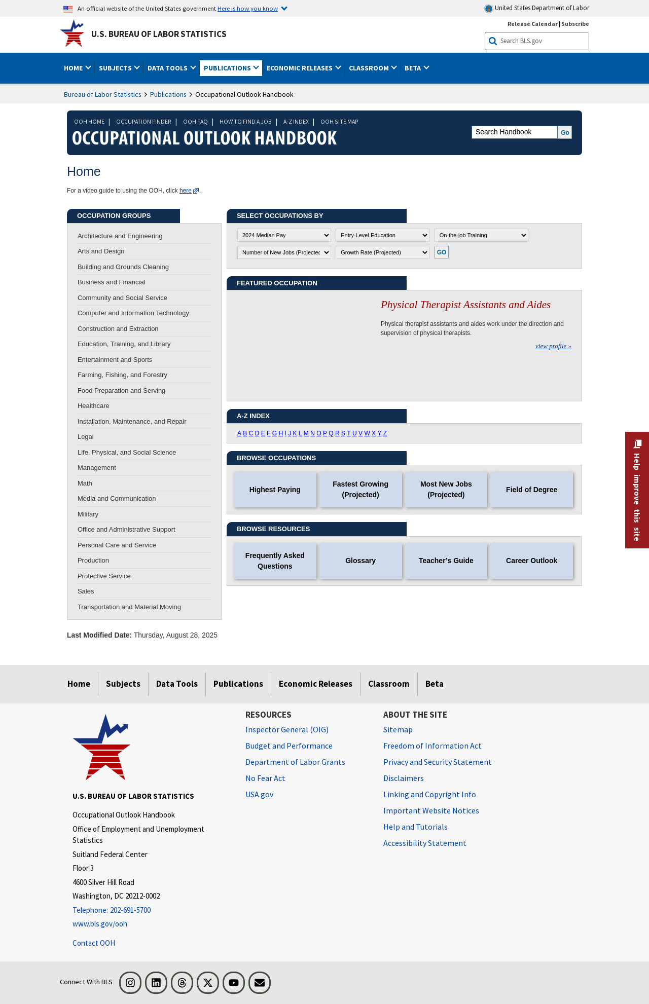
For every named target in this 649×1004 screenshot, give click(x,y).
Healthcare (94, 406)
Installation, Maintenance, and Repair (132, 421)
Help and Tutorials (415, 827)
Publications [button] (228, 67)
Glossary (360, 560)
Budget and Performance (289, 745)
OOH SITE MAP (339, 121)
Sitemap (398, 729)
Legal (86, 436)
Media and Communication (117, 498)
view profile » (553, 346)
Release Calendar (533, 23)
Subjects (123, 683)
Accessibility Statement (424, 843)
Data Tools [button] (168, 67)
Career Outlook (531, 560)
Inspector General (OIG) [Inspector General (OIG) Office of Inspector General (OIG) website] (287, 729)
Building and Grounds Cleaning (123, 267)
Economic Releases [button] (300, 67)
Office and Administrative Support (126, 529)
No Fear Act (265, 778)
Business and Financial (112, 282)
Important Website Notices (431, 810)
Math (85, 483)
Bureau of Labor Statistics (102, 94)
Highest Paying (275, 490)
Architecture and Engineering (120, 236)
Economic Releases (315, 683)
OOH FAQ (195, 121)
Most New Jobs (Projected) (446, 489)
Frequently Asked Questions (275, 560)
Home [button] (74, 67)
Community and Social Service (122, 298)
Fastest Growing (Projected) (360, 489)
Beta (434, 683)
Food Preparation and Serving (121, 390)
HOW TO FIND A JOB (246, 121)
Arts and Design (101, 251)
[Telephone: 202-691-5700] (151, 910)
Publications (168, 94)
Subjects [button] (116, 67)
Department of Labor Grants (295, 762)
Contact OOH (94, 943)
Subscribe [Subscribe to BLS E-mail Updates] (575, 23)
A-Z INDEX (296, 121)
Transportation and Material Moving (129, 607)
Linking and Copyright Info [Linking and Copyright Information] (429, 794)
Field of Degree (531, 490)
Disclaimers (403, 778)
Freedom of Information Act (432, 745)
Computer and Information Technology (133, 313)
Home (78, 683)
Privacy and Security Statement (437, 762)
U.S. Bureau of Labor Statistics (159, 34)
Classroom (389, 683)
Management (97, 467)
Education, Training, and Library (124, 344)
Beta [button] (413, 67)
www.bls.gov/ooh (100, 923)
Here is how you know (248, 8)
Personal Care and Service (117, 545)
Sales (86, 591)
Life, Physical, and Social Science (127, 452)
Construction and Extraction (118, 328)
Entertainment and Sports (115, 359)
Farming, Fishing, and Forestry (122, 375)
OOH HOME (89, 121)
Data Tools (177, 683)
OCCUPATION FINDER (143, 121)
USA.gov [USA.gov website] (259, 794)
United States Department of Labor (536, 8)
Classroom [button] (369, 67)
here (185, 190)
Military (88, 514)
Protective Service (104, 576)
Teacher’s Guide (446, 560)
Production (93, 560)
